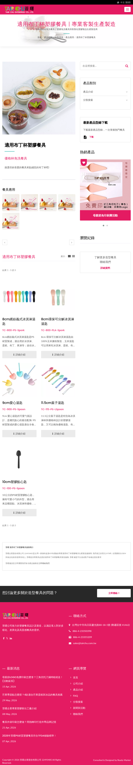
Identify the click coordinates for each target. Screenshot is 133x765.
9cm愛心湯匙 (12, 403)
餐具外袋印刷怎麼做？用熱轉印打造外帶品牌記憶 (29, 720)
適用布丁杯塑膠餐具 (86, 37)
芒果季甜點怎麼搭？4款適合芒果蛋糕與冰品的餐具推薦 (32, 693)
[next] (71, 242)
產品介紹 (88, 91)
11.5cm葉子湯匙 (52, 403)
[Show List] (73, 256)
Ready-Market (124, 758)
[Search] (101, 66)
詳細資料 (105, 268)
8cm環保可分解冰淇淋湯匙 (57, 321)
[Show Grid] (69, 256)
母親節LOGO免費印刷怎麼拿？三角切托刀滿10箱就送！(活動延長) (32, 677)
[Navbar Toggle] (127, 9)
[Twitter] (7, 636)
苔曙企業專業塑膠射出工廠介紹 (19, 706)
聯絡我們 (78, 712)
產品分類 (48, 37)
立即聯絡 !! (113, 593)
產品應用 (69, 37)
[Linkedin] (11, 636)
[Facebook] (3, 636)
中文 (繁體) (125, 2)
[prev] (4, 242)
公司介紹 (78, 681)
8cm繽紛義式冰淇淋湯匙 (18, 321)
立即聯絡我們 (44, 563)
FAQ (75, 694)
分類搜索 (59, 37)
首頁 (39, 37)
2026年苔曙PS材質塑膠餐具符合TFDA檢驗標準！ (29, 734)
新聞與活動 (79, 706)
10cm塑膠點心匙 (14, 482)
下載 (88, 137)
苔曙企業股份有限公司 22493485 (36, 758)
